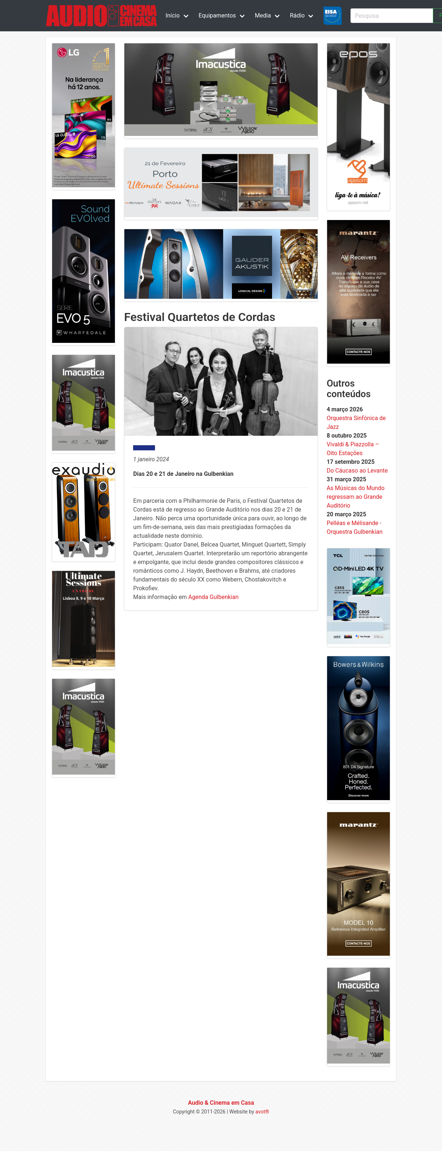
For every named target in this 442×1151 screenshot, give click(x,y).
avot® (262, 1112)
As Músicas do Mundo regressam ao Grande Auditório (356, 497)
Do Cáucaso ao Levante (357, 470)
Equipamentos (217, 15)
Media (263, 15)
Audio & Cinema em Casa (221, 1102)
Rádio (297, 15)
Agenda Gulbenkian (213, 597)
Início (173, 15)
